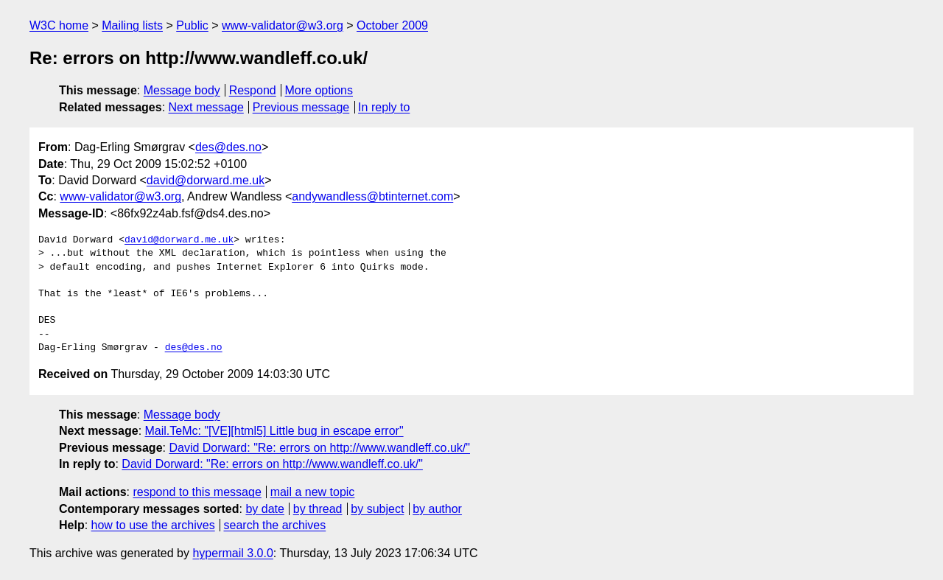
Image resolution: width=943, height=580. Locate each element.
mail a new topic (312, 492)
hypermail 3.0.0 (232, 553)
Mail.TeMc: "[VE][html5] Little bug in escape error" (274, 430)
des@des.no (228, 147)
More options (319, 90)
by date (264, 509)
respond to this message (197, 492)
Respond (252, 90)
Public (192, 25)
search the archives (275, 525)
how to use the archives (153, 525)
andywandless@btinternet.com (372, 196)
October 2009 (392, 25)
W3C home (58, 25)
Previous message (301, 107)
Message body (182, 90)
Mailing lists (132, 25)
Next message (206, 107)
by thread (318, 509)
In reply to (384, 107)
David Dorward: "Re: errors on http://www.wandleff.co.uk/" (319, 447)
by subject (377, 509)
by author (437, 509)
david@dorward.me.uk (205, 180)
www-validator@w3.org (282, 25)
